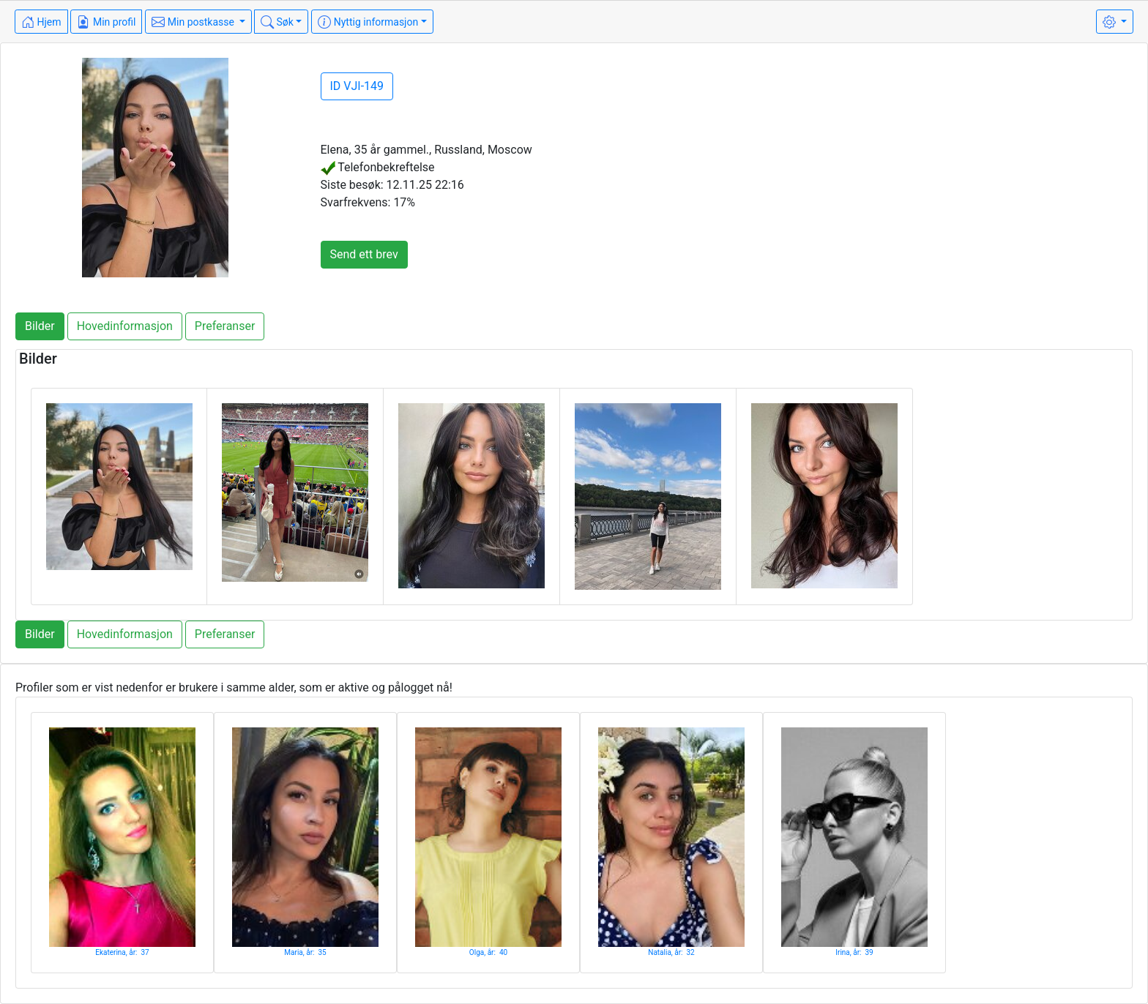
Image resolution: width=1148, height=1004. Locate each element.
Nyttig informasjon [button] (368, 22)
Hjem (41, 22)
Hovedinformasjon (125, 326)
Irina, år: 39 (854, 952)
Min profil (106, 22)
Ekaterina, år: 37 (122, 952)
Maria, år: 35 (305, 952)
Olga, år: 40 (488, 952)
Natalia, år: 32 (671, 952)
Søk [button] (277, 22)
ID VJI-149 (357, 86)
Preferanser (225, 326)
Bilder (40, 326)
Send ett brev (364, 254)
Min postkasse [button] (194, 22)
